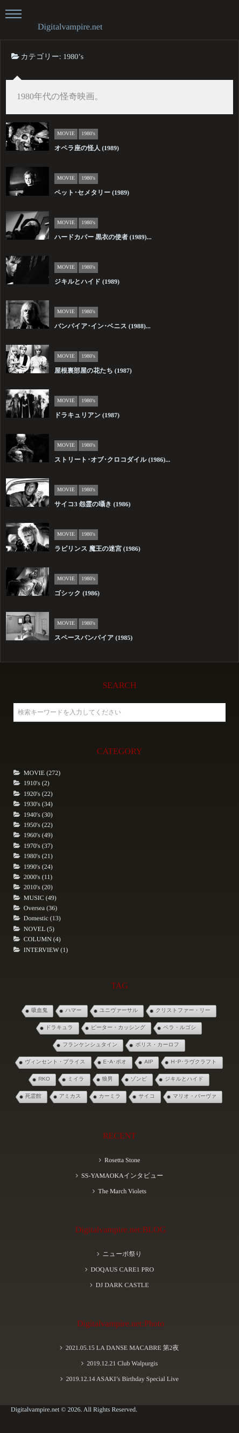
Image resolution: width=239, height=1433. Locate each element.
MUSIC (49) (40, 898)
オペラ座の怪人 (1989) (86, 148)
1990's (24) (38, 866)
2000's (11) (38, 877)
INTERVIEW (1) (46, 950)
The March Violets (122, 1191)
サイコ (146, 1096)
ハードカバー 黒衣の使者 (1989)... (102, 237)
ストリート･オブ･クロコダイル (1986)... (112, 459)
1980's (88, 134)
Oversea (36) (40, 908)
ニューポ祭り (122, 1254)
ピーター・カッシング (118, 1028)
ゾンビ (139, 1079)
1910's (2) (37, 783)
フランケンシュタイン (89, 1045)
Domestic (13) (42, 918)
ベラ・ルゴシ (179, 1028)
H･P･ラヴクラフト (193, 1062)
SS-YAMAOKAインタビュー (122, 1175)
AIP (148, 1062)
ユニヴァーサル (119, 1011)
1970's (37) (38, 846)
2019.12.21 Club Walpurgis (122, 1363)
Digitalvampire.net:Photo (120, 1323)
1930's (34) (38, 804)
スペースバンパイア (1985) (93, 637)
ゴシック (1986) (77, 593)
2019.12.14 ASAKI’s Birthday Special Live (122, 1379)
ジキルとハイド (184, 1079)
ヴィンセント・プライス (55, 1062)
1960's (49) (38, 835)
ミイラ (76, 1079)
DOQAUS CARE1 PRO (121, 1269)
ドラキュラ (59, 1028)
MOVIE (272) (42, 773)
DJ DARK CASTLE (122, 1285)
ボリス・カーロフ (157, 1045)
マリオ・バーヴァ (194, 1096)
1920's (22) (38, 793)
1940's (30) (38, 814)
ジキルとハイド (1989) (87, 281)
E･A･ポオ (115, 1062)
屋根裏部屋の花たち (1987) (93, 370)
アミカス (70, 1096)
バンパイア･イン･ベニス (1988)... (102, 326)
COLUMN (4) (42, 939)
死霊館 (33, 1096)
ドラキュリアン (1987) (87, 415)
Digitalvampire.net (70, 27)
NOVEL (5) (39, 929)
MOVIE (66, 134)
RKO (44, 1079)
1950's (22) (38, 825)
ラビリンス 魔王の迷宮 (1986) (97, 548)
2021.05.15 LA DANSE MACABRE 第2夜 (122, 1347)
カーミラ (110, 1096)
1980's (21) (38, 856)
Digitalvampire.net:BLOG (120, 1230)
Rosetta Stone (122, 1160)
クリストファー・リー (183, 1011)
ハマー (73, 1011)
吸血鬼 (39, 1011)
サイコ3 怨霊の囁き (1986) (92, 504)
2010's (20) (38, 887)
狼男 (107, 1079)
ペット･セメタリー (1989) (91, 192)
